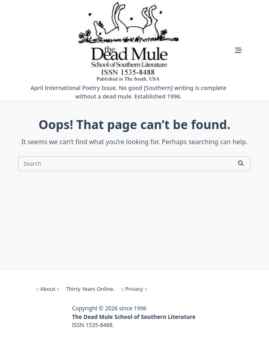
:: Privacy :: (134, 289)
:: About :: (48, 289)
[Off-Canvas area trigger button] (238, 50)
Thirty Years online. (90, 289)
